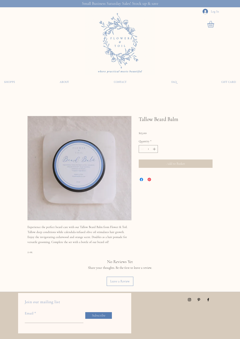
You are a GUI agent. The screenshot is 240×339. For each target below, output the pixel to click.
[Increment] (154, 149)
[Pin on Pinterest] (149, 179)
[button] (214, 24)
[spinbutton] (148, 149)
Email (29, 313)
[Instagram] (189, 300)
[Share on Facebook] (141, 179)
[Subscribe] (98, 315)
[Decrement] (142, 149)
